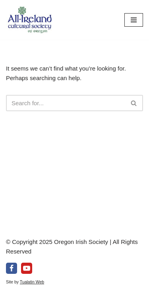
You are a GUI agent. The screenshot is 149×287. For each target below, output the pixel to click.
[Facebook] (11, 268)
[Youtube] (26, 268)
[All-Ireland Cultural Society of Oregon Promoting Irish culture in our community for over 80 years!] (30, 20)
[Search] (65, 103)
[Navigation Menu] (133, 20)
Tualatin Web (32, 281)
